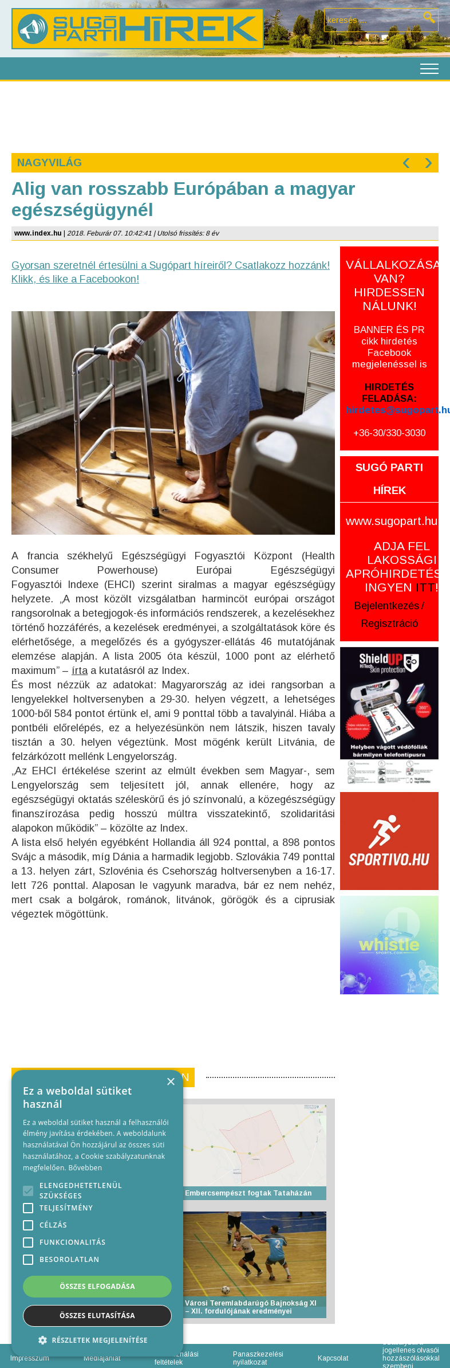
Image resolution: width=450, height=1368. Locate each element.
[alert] (97, 1213)
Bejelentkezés (386, 606)
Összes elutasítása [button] (97, 1315)
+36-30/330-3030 (389, 433)
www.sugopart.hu (391, 520)
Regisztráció (389, 623)
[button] (97, 1339)
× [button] (170, 1082)
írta (80, 670)
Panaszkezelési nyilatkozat (258, 1358)
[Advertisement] (224, 116)
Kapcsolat (333, 1358)
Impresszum (29, 1358)
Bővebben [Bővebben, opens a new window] (85, 1168)
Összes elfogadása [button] (97, 1286)
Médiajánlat (102, 1358)
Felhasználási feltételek (177, 1358)
